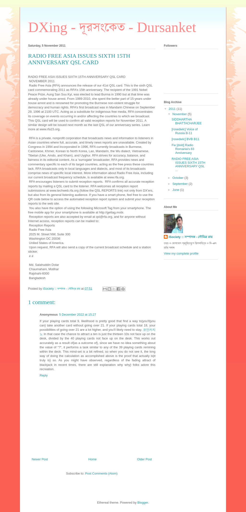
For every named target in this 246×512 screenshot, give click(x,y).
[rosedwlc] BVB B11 (185, 139)
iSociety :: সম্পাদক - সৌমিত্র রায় (191, 237)
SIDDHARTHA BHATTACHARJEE (187, 121)
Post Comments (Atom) (101, 473)
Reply (44, 375)
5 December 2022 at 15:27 (77, 314)
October (178, 178)
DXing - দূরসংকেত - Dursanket (112, 27)
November (180, 114)
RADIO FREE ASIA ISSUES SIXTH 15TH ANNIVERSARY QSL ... (188, 164)
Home (92, 459)
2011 (173, 109)
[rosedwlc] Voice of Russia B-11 (184, 131)
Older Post (144, 459)
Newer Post (40, 459)
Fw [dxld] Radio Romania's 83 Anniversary (183, 148)
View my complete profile (181, 253)
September (180, 184)
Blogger (142, 502)
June (176, 190)
